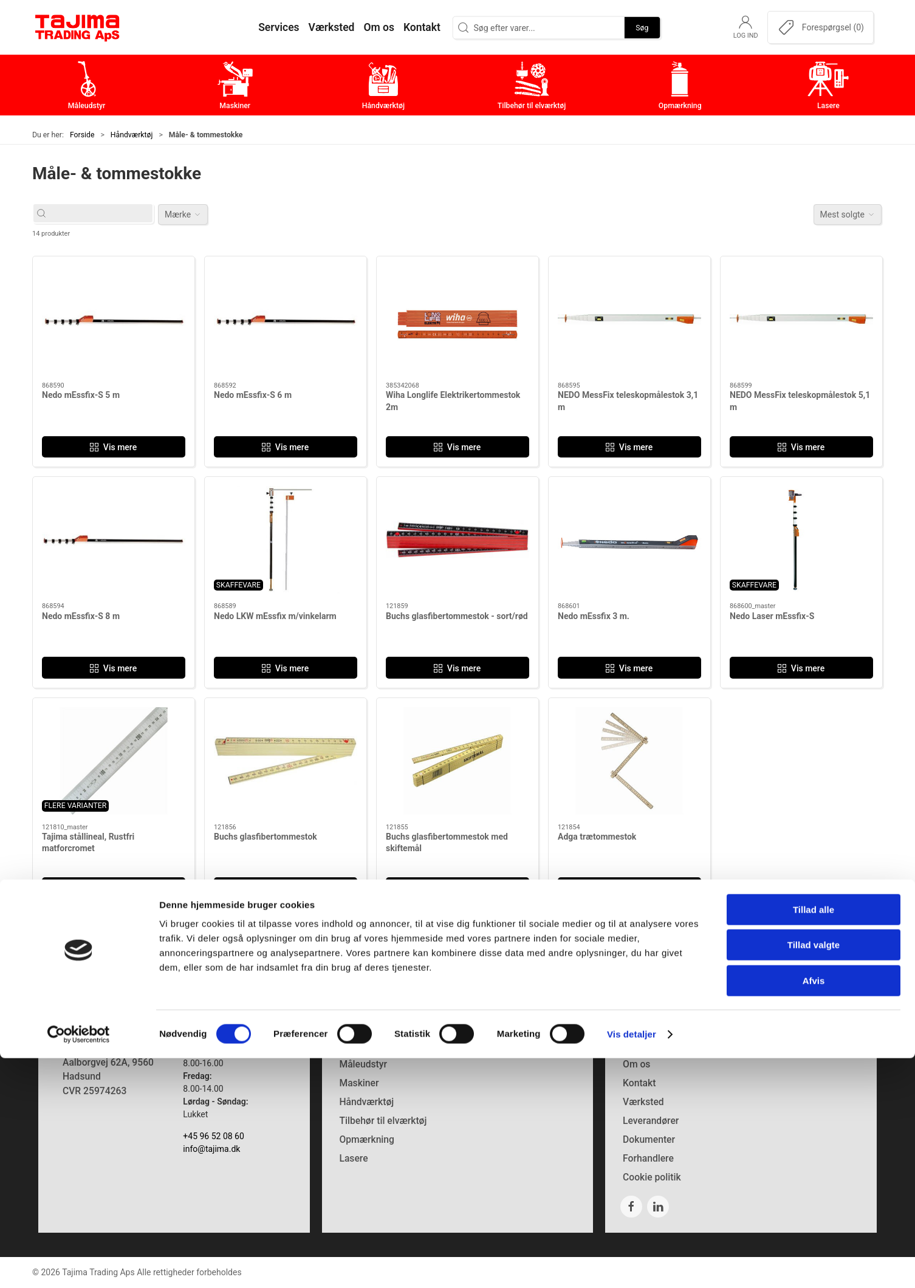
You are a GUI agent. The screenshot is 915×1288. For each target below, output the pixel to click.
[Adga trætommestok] (629, 761)
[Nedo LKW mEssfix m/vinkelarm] (285, 540)
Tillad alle (813, 1139)
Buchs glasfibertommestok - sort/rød (457, 616)
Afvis (814, 1210)
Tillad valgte (813, 1175)
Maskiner (359, 1083)
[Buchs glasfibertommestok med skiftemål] (457, 761)
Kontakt (639, 1083)
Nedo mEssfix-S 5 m (81, 395)
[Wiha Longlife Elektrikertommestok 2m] (457, 319)
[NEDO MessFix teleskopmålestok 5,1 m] (801, 319)
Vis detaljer (631, 1264)
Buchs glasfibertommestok (265, 836)
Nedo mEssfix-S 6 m (253, 395)
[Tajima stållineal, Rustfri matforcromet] (113, 761)
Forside (82, 135)
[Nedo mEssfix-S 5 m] (113, 319)
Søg (642, 27)
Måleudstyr (363, 1064)
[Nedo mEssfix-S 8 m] (113, 540)
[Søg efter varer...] (104, 213)
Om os (636, 1064)
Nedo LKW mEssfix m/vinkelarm (275, 616)
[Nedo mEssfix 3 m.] (629, 540)
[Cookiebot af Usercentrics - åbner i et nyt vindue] (79, 1264)
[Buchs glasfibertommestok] (285, 761)
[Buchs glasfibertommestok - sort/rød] (457, 540)
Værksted (643, 1102)
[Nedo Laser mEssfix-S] (801, 540)
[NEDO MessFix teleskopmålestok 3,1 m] (629, 319)
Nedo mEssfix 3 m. (593, 616)
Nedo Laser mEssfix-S (772, 616)
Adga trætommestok (597, 836)
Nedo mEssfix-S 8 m (81, 616)
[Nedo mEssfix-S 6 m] (285, 319)
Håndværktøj (132, 135)
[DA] (77, 27)
